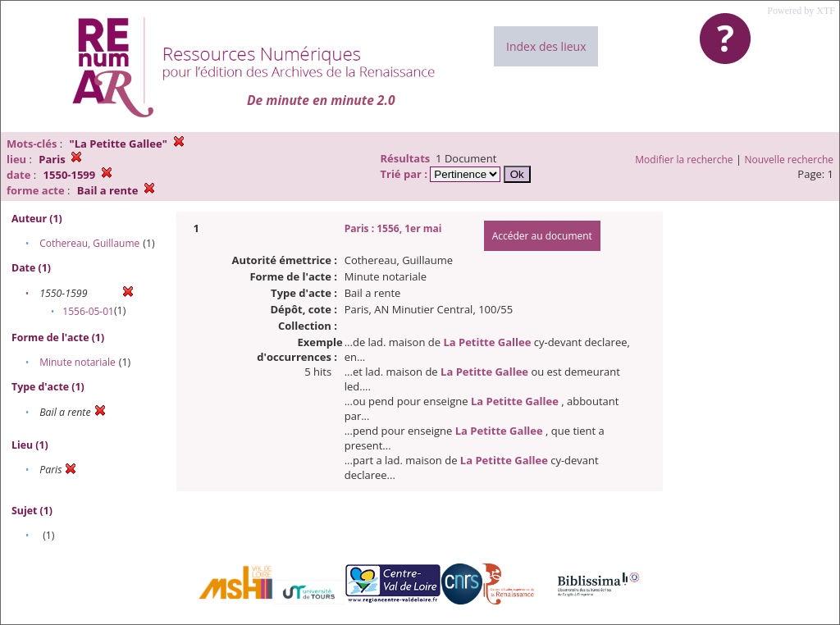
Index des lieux (546, 46)
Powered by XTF (801, 10)
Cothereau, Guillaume (89, 243)
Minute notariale (77, 362)
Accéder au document (542, 236)
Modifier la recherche (684, 160)
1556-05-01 (88, 311)
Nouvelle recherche (789, 160)
